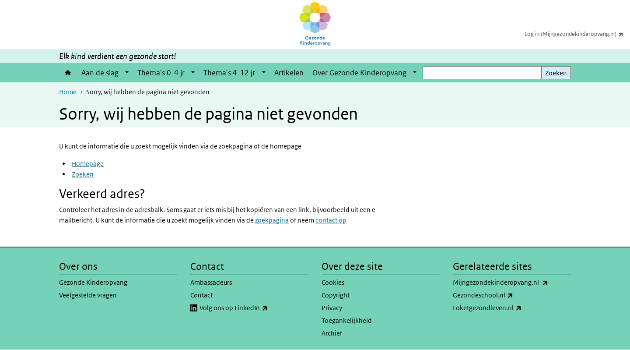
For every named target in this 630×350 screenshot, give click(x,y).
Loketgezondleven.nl (506, 308)
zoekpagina (272, 220)
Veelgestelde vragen (88, 295)
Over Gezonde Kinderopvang (359, 73)
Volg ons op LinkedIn (253, 308)
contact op (330, 220)
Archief (332, 333)
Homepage (88, 163)
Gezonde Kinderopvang (93, 282)
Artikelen (289, 73)
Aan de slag (100, 73)
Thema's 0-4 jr (161, 73)
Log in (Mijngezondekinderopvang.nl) (577, 34)
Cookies (333, 282)
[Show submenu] (127, 72)
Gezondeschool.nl (502, 295)
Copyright (336, 295)
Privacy (332, 308)
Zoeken (556, 73)
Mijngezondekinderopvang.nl (512, 282)
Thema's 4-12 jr (229, 73)
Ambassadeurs (211, 282)
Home (68, 72)
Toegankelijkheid (347, 320)
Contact (201, 295)
